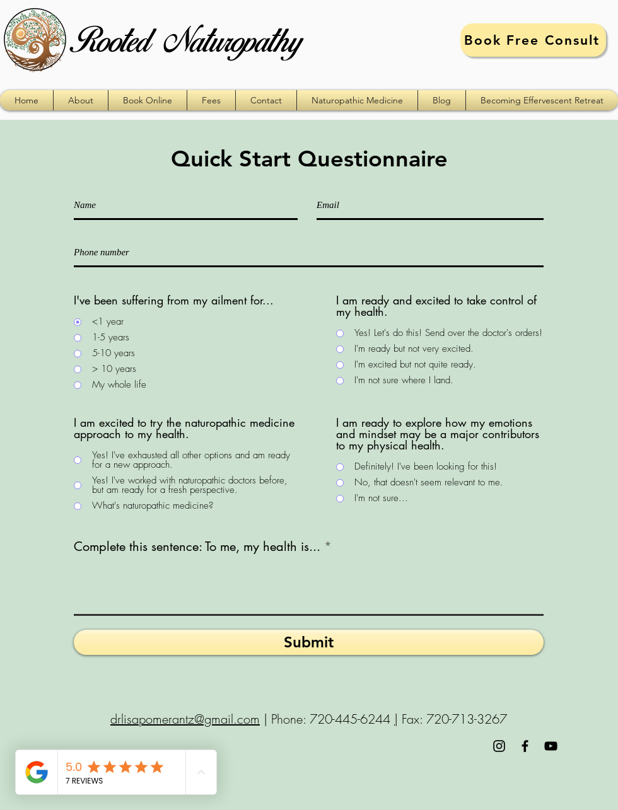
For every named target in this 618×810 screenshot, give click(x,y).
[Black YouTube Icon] (551, 746)
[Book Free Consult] (533, 40)
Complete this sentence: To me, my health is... (197, 546)
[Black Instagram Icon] (499, 746)
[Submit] (309, 642)
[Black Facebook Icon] (525, 746)
